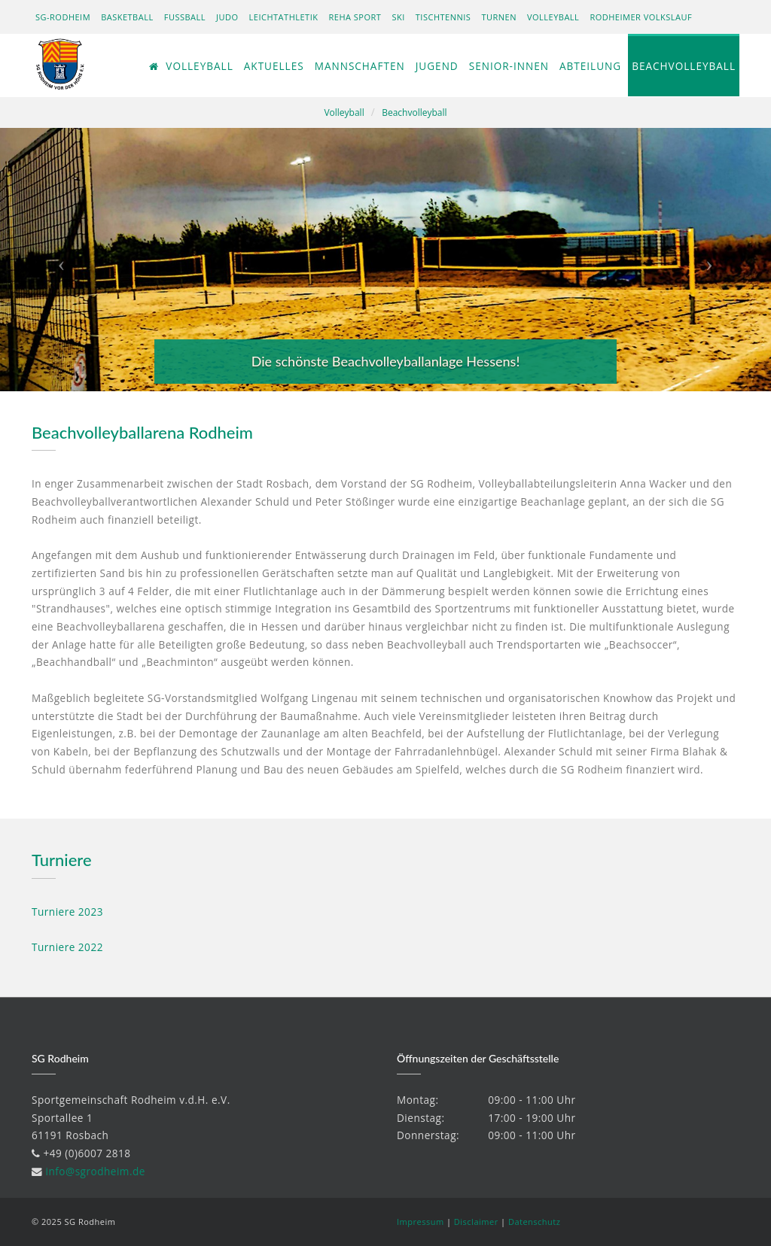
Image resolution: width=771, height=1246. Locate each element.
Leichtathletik (283, 17)
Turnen (499, 17)
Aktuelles (274, 66)
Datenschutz (534, 1221)
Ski (398, 17)
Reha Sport (355, 17)
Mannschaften (360, 66)
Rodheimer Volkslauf (641, 17)
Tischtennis (443, 17)
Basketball (127, 17)
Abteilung (590, 66)
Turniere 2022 (67, 947)
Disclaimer (476, 1221)
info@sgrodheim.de (95, 1171)
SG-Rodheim (62, 17)
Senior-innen (509, 66)
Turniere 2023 (67, 911)
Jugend (437, 66)
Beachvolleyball (684, 66)
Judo (227, 17)
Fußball (185, 17)
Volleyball (553, 17)
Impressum (420, 1221)
